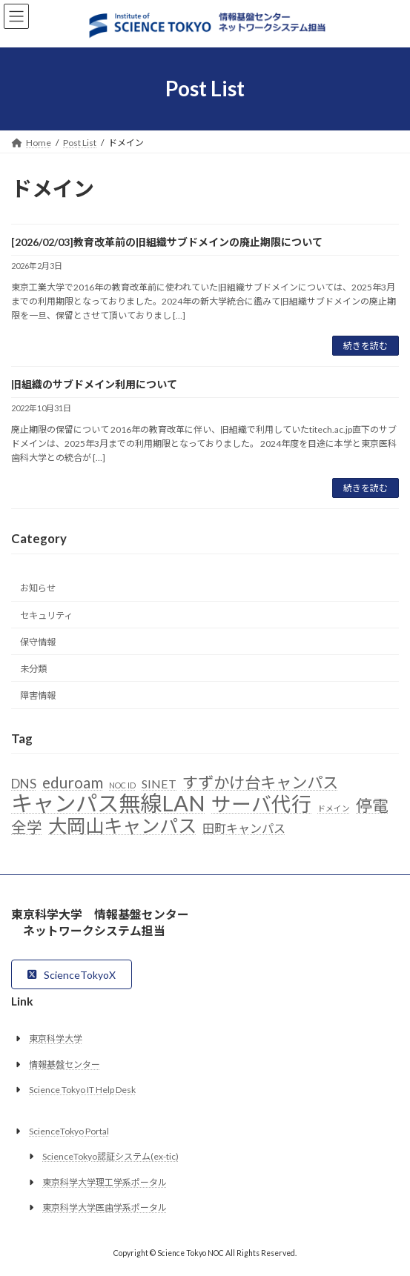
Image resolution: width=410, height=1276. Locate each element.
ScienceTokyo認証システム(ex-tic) (110, 1156)
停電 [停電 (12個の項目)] (372, 805)
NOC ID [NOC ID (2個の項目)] (122, 786)
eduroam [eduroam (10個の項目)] (72, 783)
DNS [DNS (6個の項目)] (23, 784)
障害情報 (38, 695)
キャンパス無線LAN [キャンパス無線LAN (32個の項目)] (108, 803)
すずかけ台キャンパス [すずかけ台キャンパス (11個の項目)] (260, 784)
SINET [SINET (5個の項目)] (159, 784)
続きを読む (365, 345)
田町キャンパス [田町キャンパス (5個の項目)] (243, 828)
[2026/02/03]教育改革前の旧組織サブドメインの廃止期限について (167, 242)
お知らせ (38, 588)
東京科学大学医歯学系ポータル (104, 1207)
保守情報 (38, 642)
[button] (71, 974)
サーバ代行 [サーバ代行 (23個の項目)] (261, 805)
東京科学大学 (55, 1038)
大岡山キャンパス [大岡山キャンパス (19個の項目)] (122, 826)
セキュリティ (46, 615)
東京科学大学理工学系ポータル (104, 1182)
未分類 (33, 668)
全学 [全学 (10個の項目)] (26, 827)
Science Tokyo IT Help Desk (82, 1089)
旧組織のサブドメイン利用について (94, 384)
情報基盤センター (64, 1064)
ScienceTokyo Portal (69, 1131)
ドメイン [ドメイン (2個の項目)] (333, 808)
